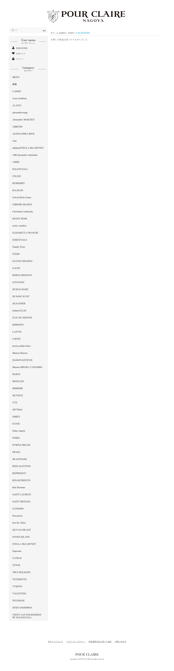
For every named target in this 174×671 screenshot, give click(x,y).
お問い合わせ (120, 641)
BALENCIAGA (20, 169)
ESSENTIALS (19, 239)
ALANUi (16, 105)
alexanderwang (19, 112)
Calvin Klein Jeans (21, 197)
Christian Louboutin (22, 211)
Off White (17, 409)
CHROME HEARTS (22, 204)
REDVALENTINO (21, 466)
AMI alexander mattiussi (24, 154)
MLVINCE (17, 395)
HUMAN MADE (20, 289)
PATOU (16, 423)
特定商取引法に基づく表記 (100, 641)
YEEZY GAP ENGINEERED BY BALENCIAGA (26, 616)
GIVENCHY (18, 282)
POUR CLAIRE (87, 654)
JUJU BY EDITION (22, 317)
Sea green (17, 515)
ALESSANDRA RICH (23, 133)
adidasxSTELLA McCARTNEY (28, 147)
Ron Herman (18, 487)
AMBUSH (17, 126)
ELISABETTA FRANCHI (25, 232)
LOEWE (16, 338)
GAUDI (16, 268)
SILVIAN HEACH (21, 529)
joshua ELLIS (19, 310)
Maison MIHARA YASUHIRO (27, 367)
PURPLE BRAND (21, 444)
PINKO (16, 437)
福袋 (14, 84)
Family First (18, 246)
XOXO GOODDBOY (22, 607)
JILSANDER (18, 303)
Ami (14, 140)
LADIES (16, 91)
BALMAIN (17, 190)
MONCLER (18, 381)
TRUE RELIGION (21, 572)
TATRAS (17, 558)
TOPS (71, 32)
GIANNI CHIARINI (22, 261)
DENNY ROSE (19, 218)
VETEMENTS (19, 579)
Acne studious (19, 98)
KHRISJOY (18, 324)
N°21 (14, 402)
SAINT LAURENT (21, 494)
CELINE (16, 176)
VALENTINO (19, 593)
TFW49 (16, 565)
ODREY (16, 416)
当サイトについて (55, 641)
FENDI (15, 253)
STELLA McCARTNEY (24, 543)
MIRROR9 (17, 388)
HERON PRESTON (22, 275)
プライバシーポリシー (75, 641)
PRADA (16, 451)
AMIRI (15, 161)
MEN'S (15, 77)
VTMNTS (17, 586)
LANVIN (16, 331)
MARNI (16, 374)
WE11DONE (18, 600)
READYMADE (19, 459)
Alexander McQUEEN (23, 119)
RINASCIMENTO (21, 480)
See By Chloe (19, 522)
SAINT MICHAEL (21, 501)
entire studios (19, 225)
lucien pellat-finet (21, 345)
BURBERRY (18, 183)
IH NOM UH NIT (20, 296)
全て (53, 32)
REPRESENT (19, 473)
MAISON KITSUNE (22, 360)
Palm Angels (18, 430)
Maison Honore (20, 352)
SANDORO (18, 508)
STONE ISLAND (20, 536)
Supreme (16, 551)
